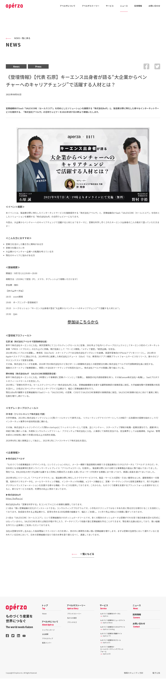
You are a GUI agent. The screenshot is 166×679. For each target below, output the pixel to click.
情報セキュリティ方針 (137, 673)
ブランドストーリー (74, 614)
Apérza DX (105, 654)
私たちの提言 (72, 618)
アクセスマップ (47, 639)
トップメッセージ (48, 630)
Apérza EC (105, 643)
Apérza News (106, 623)
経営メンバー (46, 643)
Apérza (104, 616)
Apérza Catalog (107, 630)
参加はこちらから (83, 322)
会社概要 (45, 635)
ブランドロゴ (72, 623)
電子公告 (157, 673)
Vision (44, 614)
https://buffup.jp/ (14, 499)
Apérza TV (105, 636)
